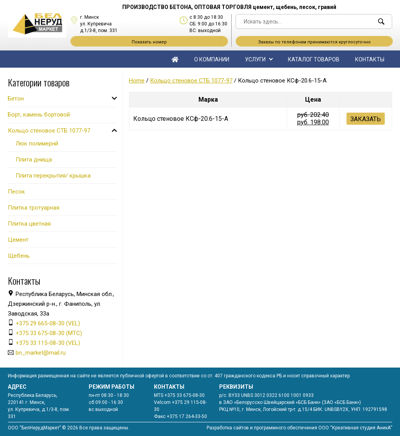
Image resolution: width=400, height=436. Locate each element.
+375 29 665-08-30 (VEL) (48, 323)
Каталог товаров (313, 59)
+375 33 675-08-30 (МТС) (49, 333)
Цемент (18, 239)
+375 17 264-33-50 (187, 416)
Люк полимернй (37, 143)
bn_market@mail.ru (41, 352)
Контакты (369, 59)
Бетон (16, 98)
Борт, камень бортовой (39, 114)
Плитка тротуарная (33, 207)
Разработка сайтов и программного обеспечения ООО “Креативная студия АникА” (299, 428)
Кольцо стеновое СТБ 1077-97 (191, 80)
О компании (211, 59)
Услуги (255, 59)
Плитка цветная (29, 223)
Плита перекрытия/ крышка (53, 175)
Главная (175, 59)
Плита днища (34, 159)
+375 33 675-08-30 (184, 395)
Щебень (19, 255)
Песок (16, 191)
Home (137, 80)
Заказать (365, 119)
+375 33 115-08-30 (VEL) (48, 342)
